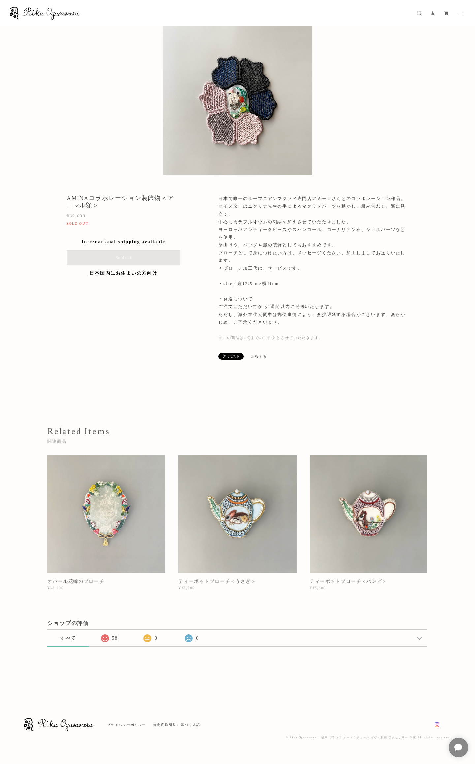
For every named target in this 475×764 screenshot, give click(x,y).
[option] (237, 100)
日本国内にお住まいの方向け (123, 273)
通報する (259, 356)
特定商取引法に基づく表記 (176, 725)
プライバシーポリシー (126, 725)
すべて (68, 638)
